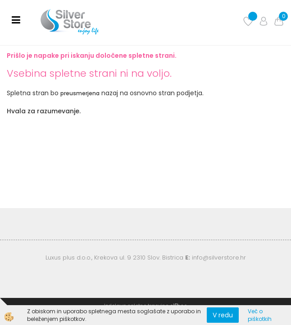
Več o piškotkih (260, 315)
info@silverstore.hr (219, 257)
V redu (223, 315)
